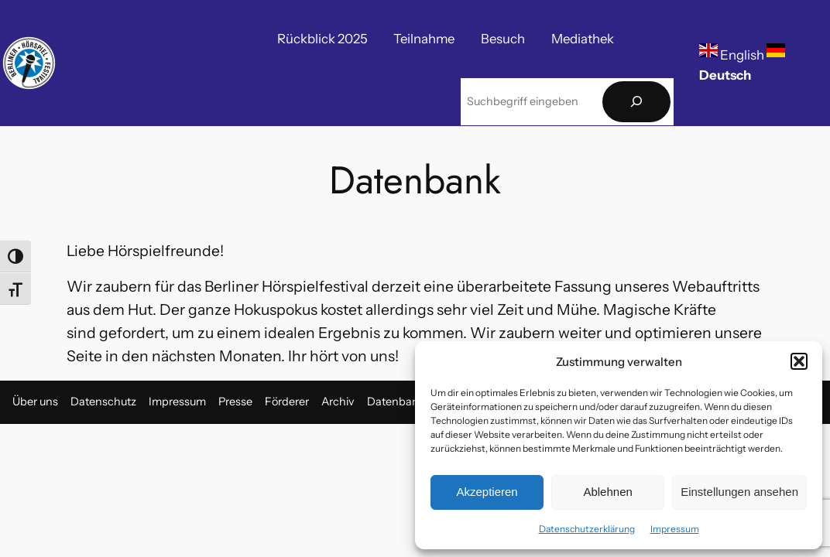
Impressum (674, 529)
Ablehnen (607, 491)
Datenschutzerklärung (587, 529)
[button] (799, 361)
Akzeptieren (486, 491)
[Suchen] (636, 101)
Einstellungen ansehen (739, 491)
